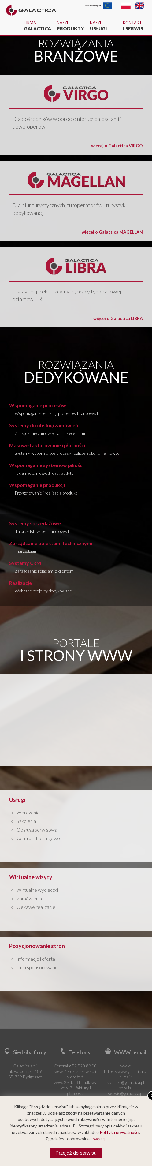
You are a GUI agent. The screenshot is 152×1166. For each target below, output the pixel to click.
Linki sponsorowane (37, 967)
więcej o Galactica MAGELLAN (112, 231)
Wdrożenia (28, 812)
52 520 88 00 (84, 1065)
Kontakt (136, 26)
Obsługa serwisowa (37, 829)
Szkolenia (26, 821)
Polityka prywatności (119, 1132)
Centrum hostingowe (38, 838)
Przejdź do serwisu (75, 1153)
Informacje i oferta (36, 959)
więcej (99, 1139)
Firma (37, 26)
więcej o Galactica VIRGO (117, 145)
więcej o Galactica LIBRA (118, 318)
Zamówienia (29, 898)
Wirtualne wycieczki (37, 890)
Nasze (70, 26)
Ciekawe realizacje (36, 907)
